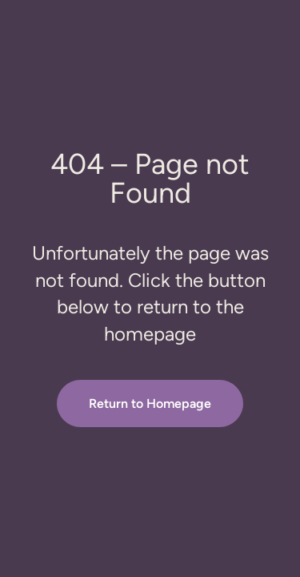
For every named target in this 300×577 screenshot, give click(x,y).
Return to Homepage (150, 403)
